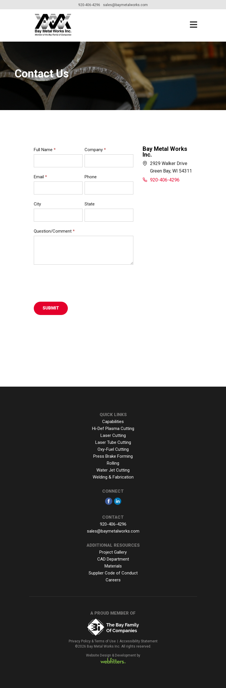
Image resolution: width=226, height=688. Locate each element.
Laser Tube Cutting (113, 442)
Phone (91, 176)
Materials (113, 566)
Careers (113, 580)
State (90, 204)
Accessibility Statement (138, 641)
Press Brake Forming (113, 456)
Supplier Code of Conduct (113, 573)
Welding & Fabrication (113, 477)
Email (40, 176)
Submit (50, 308)
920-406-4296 (89, 5)
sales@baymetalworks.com (125, 5)
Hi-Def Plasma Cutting (113, 428)
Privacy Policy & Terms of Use (92, 641)
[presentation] (78, 281)
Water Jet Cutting (113, 470)
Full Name (45, 149)
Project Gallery (113, 552)
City (37, 204)
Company (95, 149)
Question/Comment (54, 231)
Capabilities (113, 421)
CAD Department (113, 559)
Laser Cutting (113, 435)
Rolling (113, 463)
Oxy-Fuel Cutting (113, 449)
